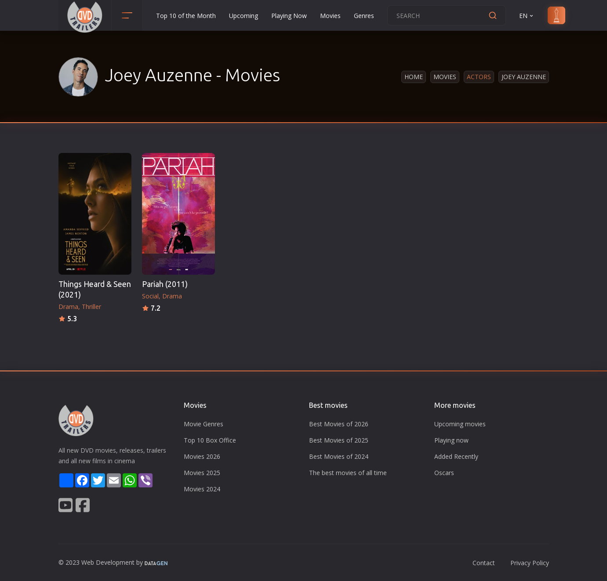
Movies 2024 (202, 489)
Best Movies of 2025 (338, 440)
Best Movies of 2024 (338, 456)
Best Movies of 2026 (338, 424)
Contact (484, 563)
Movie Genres (203, 424)
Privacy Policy (529, 563)
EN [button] (526, 15)
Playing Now (289, 15)
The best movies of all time (348, 472)
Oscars (444, 472)
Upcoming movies (460, 424)
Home (413, 77)
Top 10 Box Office (210, 440)
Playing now (451, 440)
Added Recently (456, 456)
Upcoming (243, 15)
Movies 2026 (202, 456)
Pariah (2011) (165, 284)
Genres (364, 15)
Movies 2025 (202, 472)
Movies (330, 15)
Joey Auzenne (524, 77)
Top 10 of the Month (186, 15)
